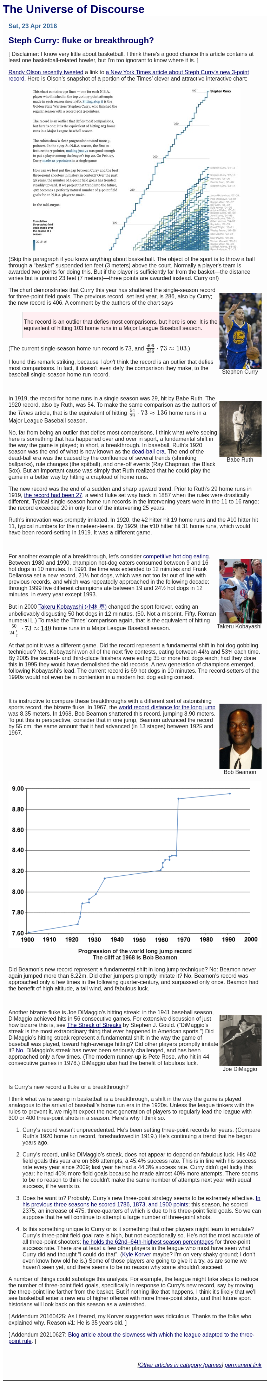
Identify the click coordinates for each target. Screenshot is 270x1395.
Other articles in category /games (180, 1365)
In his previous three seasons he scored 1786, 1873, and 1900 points (141, 1201)
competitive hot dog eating (176, 556)
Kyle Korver (136, 1254)
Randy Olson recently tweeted (45, 72)
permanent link (243, 1365)
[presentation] (165, 348)
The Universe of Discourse (74, 9)
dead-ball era (148, 452)
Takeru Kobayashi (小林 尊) (72, 607)
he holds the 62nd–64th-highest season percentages (148, 1242)
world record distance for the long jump (167, 707)
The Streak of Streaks (94, 1025)
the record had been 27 (53, 495)
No (19, 1050)
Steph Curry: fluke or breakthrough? (81, 40)
